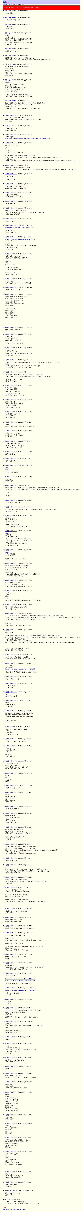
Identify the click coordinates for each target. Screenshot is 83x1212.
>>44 (6, 533)
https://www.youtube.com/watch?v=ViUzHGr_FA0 (20, 980)
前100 (16, 1209)
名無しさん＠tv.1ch (10, 17)
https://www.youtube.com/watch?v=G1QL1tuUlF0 (20, 669)
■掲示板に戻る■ (7, 4)
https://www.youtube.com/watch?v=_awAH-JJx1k (20, 227)
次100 (19, 1209)
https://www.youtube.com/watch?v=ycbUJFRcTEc (20, 979)
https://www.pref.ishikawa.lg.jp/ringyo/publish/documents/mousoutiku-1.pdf (27, 138)
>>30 (6, 467)
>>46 (6, 552)
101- (18, 4)
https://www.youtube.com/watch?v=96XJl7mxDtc (20, 239)
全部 (14, 4)
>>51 (6, 694)
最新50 (22, 4)
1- (16, 4)
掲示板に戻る (7, 1209)
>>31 (6, 469)
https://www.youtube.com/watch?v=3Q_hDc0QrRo (20, 990)
